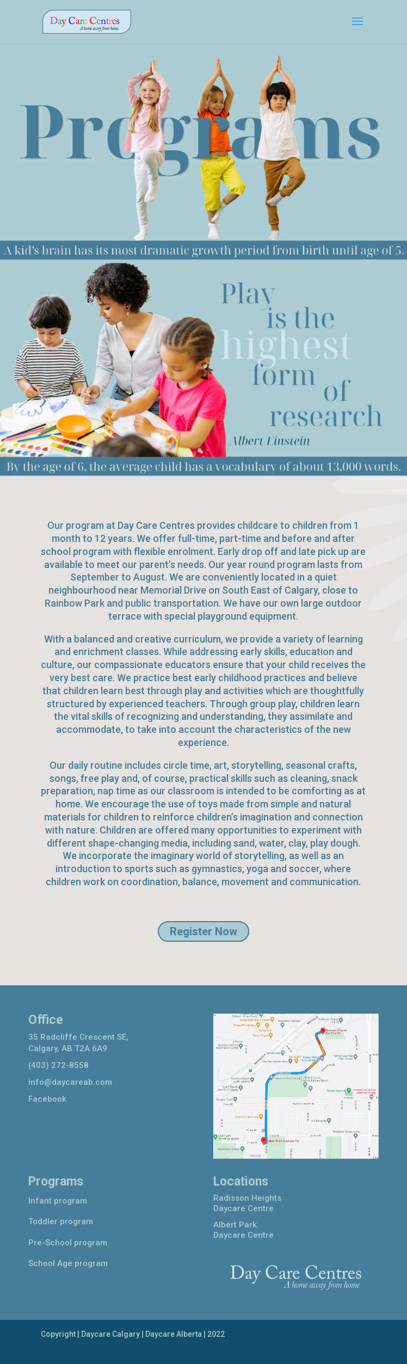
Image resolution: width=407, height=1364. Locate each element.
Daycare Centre (243, 1208)
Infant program (57, 1201)
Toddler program (60, 1221)
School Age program (68, 1263)
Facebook (47, 1099)
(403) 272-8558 (58, 1065)
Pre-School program (67, 1243)
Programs (55, 1181)
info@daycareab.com (70, 1082)
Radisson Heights (247, 1198)
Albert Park (235, 1225)
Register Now (203, 931)
